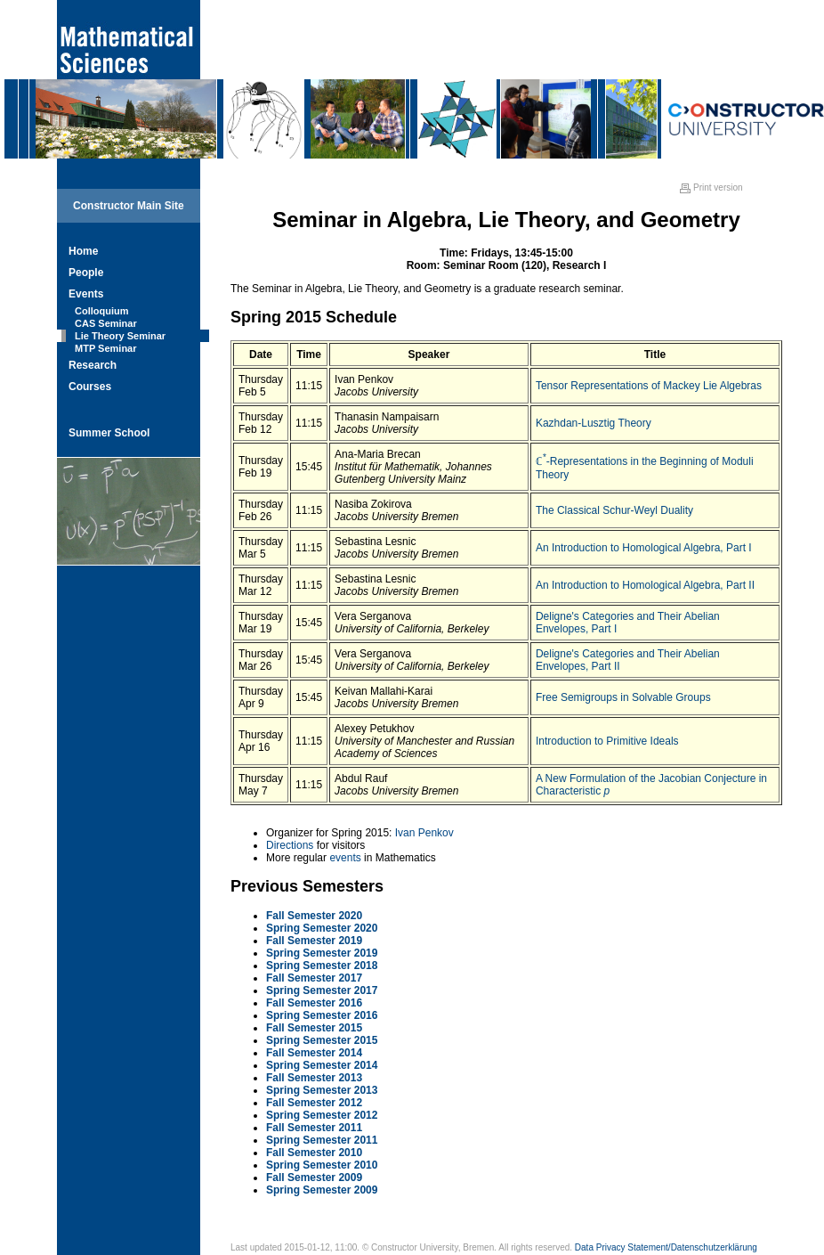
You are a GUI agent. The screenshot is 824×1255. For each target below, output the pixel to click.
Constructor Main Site (128, 206)
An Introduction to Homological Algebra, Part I (644, 548)
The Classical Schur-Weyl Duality (614, 510)
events (344, 858)
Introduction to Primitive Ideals (607, 741)
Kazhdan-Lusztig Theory (593, 423)
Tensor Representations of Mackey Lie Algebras (649, 385)
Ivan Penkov (424, 833)
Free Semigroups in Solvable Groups (623, 697)
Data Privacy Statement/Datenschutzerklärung (666, 1247)
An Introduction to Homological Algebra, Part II (645, 585)
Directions (289, 845)
